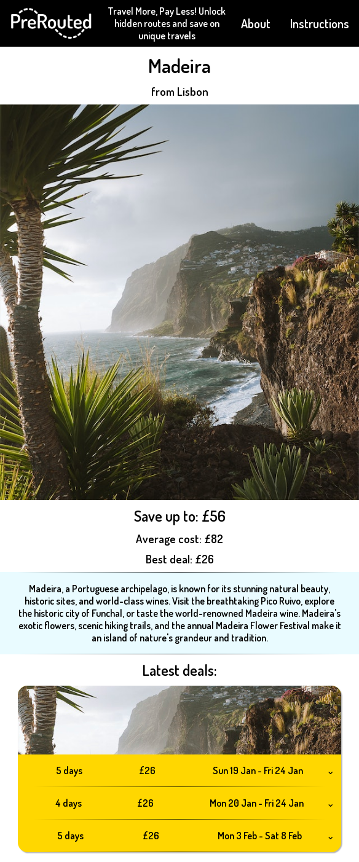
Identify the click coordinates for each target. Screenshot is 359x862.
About (255, 23)
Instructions (319, 23)
